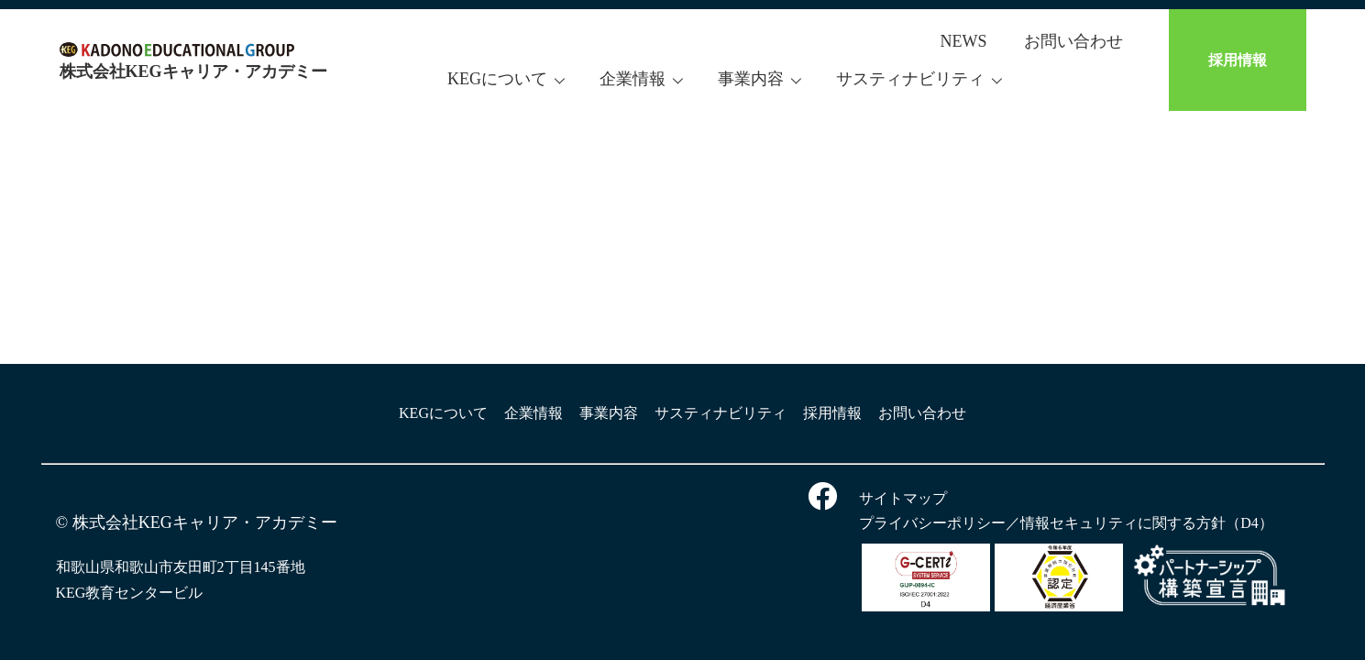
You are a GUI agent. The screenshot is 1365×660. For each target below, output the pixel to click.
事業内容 (751, 79)
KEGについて (497, 79)
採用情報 (1237, 60)
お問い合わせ (1073, 41)
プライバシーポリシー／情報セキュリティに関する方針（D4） (1066, 523)
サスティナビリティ (910, 79)
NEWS (964, 41)
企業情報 (633, 79)
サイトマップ (903, 498)
